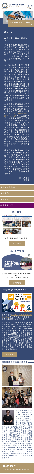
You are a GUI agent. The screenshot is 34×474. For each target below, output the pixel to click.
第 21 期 (30, 6)
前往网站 (17, 243)
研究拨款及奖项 (7, 187)
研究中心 (4, 193)
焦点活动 (4, 199)
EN (29, 8)
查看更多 (9, 354)
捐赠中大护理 (6, 205)
